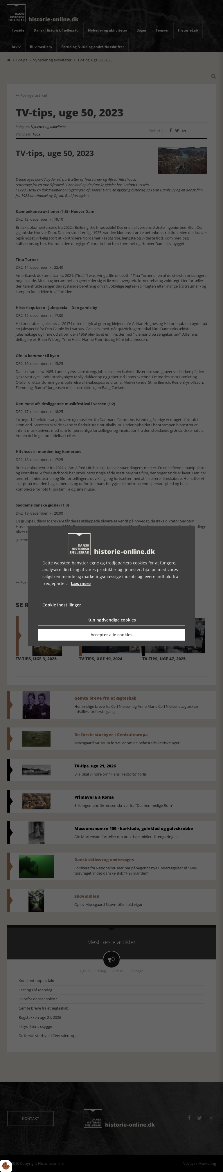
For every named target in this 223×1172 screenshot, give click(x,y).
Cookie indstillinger (61, 605)
